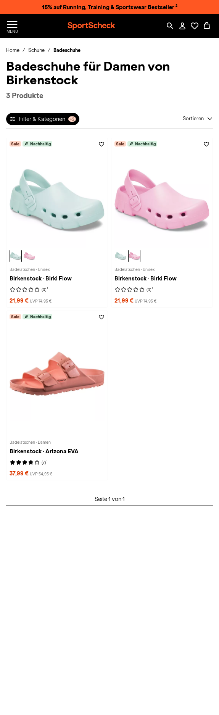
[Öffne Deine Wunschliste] (194, 26)
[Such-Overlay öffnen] (170, 26)
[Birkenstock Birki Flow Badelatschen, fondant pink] (29, 256)
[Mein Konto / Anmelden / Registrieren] (182, 26)
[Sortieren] (198, 119)
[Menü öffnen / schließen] (12, 26)
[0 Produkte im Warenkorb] (206, 26)
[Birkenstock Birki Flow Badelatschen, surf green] (16, 256)
